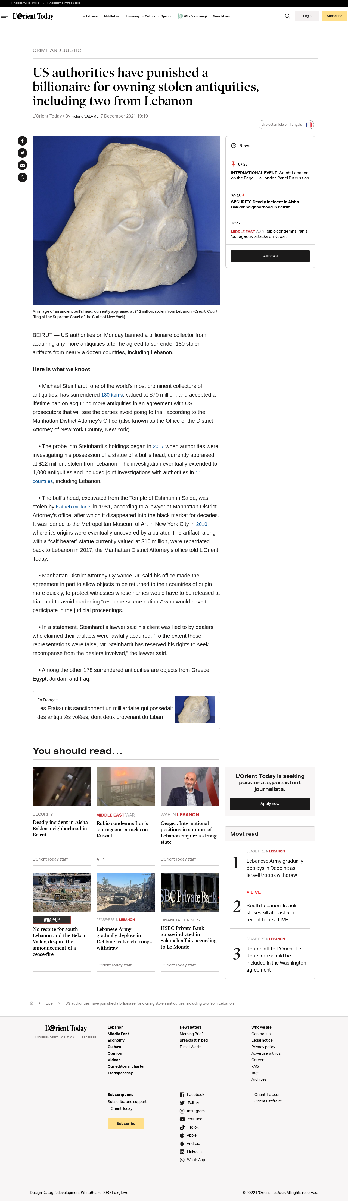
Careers (258, 1057)
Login (307, 16)
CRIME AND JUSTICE (59, 50)
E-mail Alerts (190, 1044)
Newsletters (221, 16)
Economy (132, 16)
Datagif (49, 1189)
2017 (159, 446)
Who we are (261, 1024)
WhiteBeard (91, 1189)
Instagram (196, 1108)
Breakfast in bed (194, 1037)
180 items (113, 395)
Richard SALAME (88, 116)
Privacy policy (263, 1044)
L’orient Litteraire (63, 3)
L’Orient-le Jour (25, 3)
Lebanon (92, 16)
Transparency (120, 1070)
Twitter (193, 1100)
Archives (258, 1076)
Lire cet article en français (284, 125)
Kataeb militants (75, 507)
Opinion (166, 16)
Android (193, 1140)
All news (270, 256)
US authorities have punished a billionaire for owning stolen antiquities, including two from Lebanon (149, 1000)
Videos (114, 1057)
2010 (202, 524)
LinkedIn (194, 1148)
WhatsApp (196, 1157)
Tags (255, 1070)
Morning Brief (191, 1031)
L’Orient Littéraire (266, 1098)
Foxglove (120, 1189)
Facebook (195, 1091)
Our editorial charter (126, 1063)
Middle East (112, 16)
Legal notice (262, 1037)
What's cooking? (192, 16)
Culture (150, 16)
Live (49, 1000)
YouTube (195, 1116)
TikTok (193, 1124)
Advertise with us (266, 1050)
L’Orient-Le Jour (265, 1091)
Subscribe (334, 16)
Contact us (261, 1031)
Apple (192, 1132)
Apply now (269, 803)
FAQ (255, 1063)
